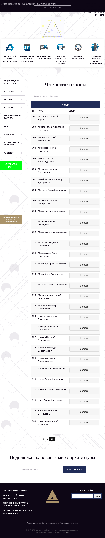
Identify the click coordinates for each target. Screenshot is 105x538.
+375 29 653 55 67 (94, 6)
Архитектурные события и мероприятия (17, 511)
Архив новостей (9, 4)
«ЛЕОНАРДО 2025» (11, 165)
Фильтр (65, 105)
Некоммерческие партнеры (12, 117)
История (84, 118)
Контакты (52, 4)
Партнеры (42, 4)
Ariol (67, 532)
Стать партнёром (52, 8)
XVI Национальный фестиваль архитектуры (11, 220)
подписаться (74, 469)
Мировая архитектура (15, 491)
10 (53, 438)
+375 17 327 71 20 (94, 3)
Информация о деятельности (11, 82)
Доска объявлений (27, 4)
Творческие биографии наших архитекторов (16, 504)
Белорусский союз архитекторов (13, 496)
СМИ (6, 126)
